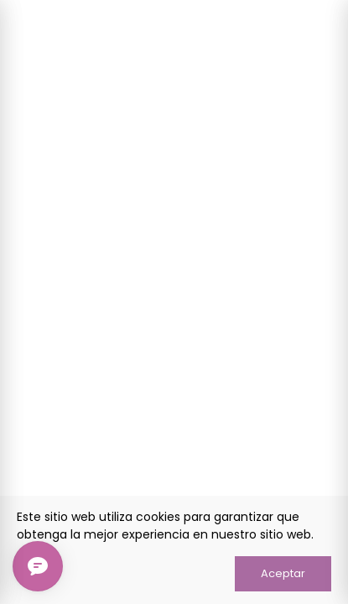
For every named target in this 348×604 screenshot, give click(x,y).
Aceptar (283, 573)
